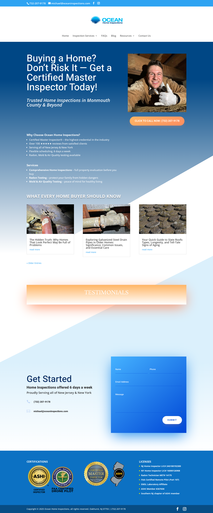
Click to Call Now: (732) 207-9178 (157, 121)
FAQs (104, 36)
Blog (113, 36)
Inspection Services (83, 36)
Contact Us (144, 36)
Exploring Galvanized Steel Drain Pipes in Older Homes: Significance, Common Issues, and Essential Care (106, 243)
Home (65, 36)
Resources (126, 36)
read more (35, 249)
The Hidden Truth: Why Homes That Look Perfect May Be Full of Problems (50, 242)
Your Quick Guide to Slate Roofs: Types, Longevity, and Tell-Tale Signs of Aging (162, 242)
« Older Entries (34, 263)
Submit (172, 420)
